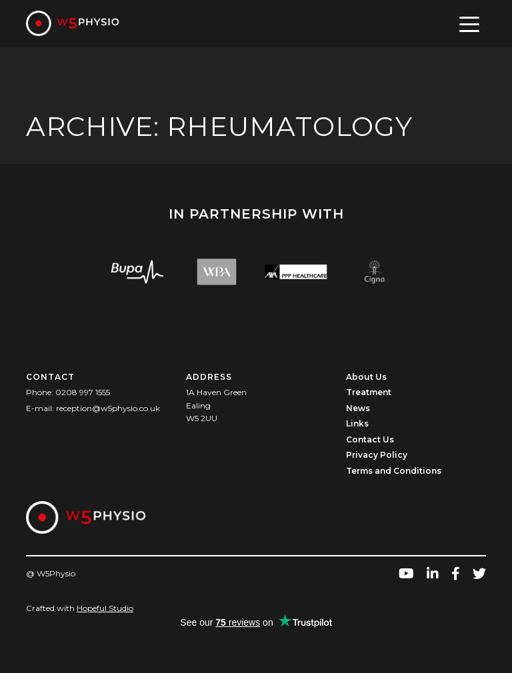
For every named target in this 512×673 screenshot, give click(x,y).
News (358, 408)
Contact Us (370, 439)
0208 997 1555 (82, 392)
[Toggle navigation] (469, 23)
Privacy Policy (376, 455)
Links (357, 423)
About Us (366, 377)
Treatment (368, 392)
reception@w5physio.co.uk (108, 408)
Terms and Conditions (393, 471)
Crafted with (79, 608)
